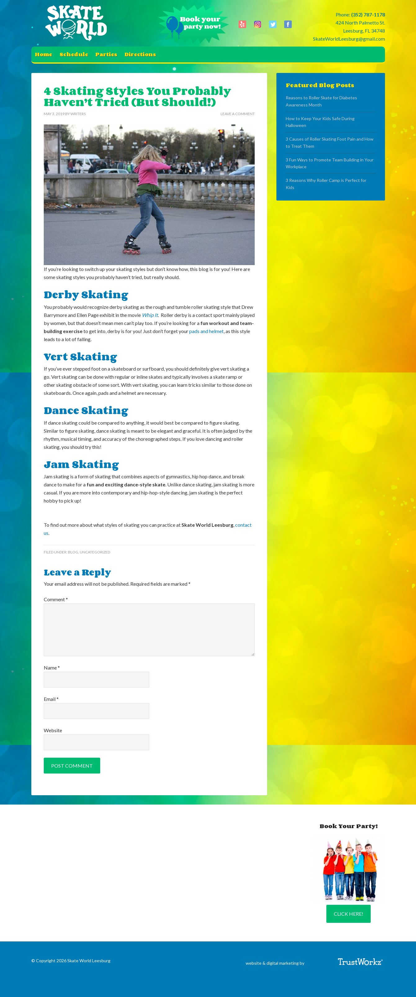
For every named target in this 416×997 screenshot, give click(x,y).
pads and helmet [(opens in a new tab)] (206, 331)
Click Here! (348, 914)
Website (53, 730)
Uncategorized (95, 552)
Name (52, 667)
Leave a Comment (238, 113)
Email (51, 699)
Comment (56, 599)
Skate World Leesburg (77, 23)
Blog (73, 552)
